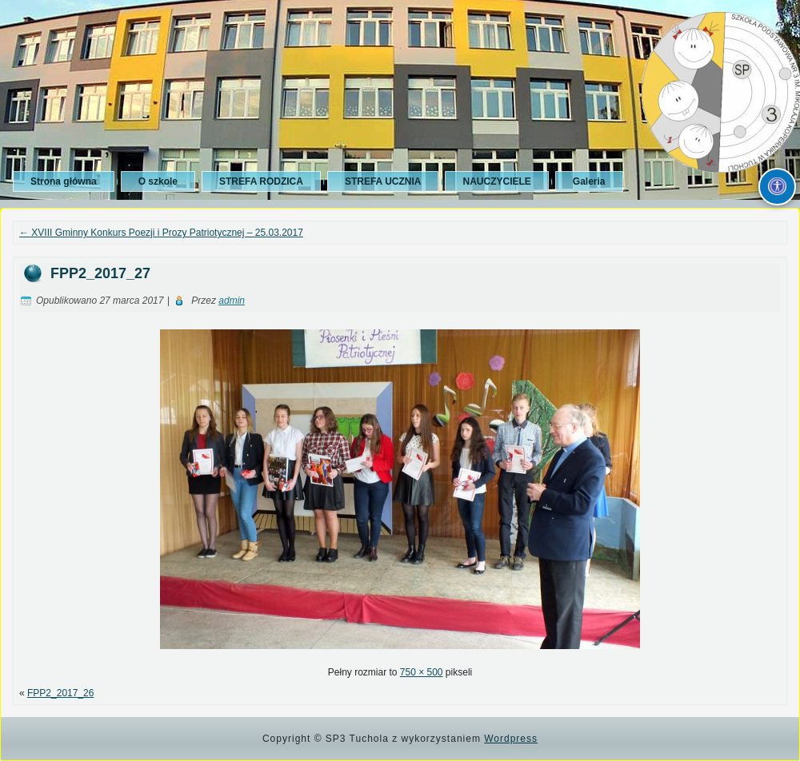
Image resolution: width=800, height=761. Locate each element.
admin (231, 300)
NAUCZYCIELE (496, 181)
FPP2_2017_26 (60, 693)
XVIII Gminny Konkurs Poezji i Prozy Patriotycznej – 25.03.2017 (161, 232)
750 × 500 (421, 672)
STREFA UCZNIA (383, 181)
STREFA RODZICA (261, 181)
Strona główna (63, 181)
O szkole (158, 181)
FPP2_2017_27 (100, 273)
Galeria (589, 181)
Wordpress (511, 738)
